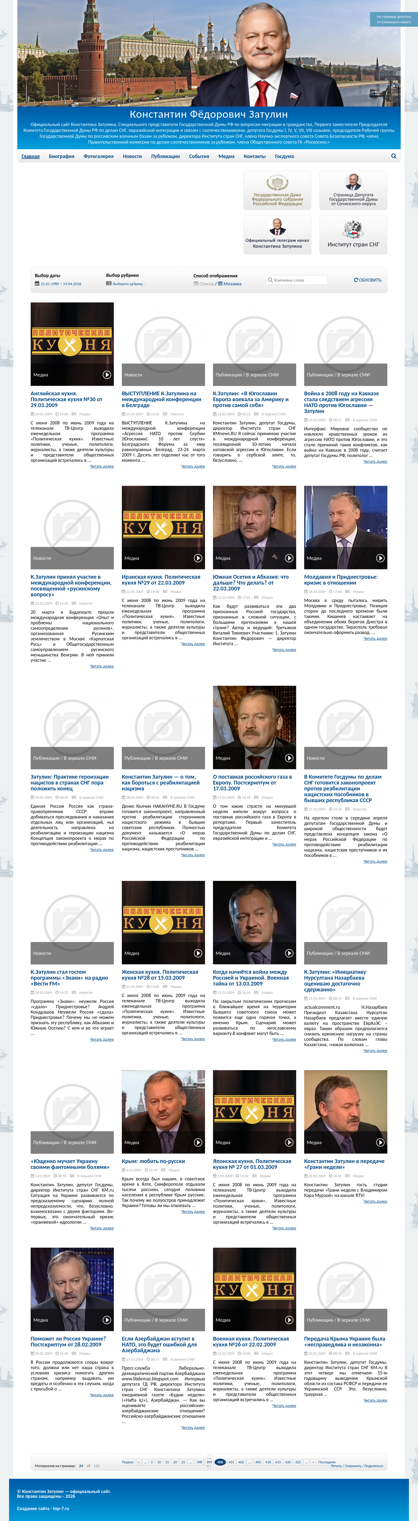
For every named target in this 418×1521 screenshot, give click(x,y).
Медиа (227, 156)
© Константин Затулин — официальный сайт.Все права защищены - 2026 (64, 1494)
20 (175, 1462)
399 (209, 1462)
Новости (132, 156)
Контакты (255, 156)
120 (96, 1466)
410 (268, 1462)
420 (288, 1462)
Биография (61, 156)
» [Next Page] (313, 1462)
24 (81, 1466)
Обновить (367, 280)
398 (199, 1462)
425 (298, 1462)
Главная (31, 156)
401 (231, 1462)
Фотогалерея (99, 156)
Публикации (165, 156)
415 (278, 1462)
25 (183, 1462)
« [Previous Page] (139, 1462)
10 (159, 1462)
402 (241, 1462)
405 (258, 1462)
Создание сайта (33, 1508)
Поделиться (374, 1466)
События (199, 156)
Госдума (284, 156)
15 (167, 1462)
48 (88, 1466)
